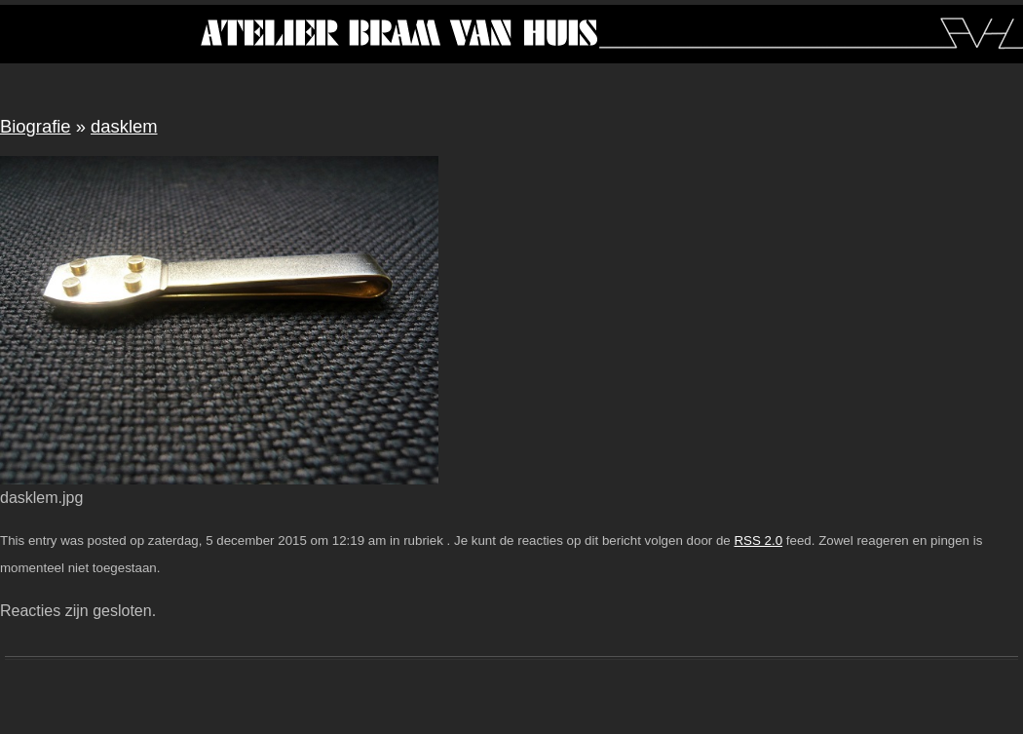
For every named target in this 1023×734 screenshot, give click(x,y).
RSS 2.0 (758, 540)
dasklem (124, 126)
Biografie (35, 126)
